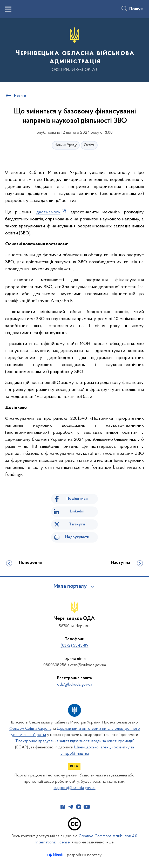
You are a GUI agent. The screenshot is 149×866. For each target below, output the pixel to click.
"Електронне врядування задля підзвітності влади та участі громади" (74, 741)
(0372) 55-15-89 (75, 646)
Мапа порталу (70, 586)
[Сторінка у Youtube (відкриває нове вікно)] (87, 807)
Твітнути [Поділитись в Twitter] (77, 524)
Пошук (136, 9)
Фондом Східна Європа (30, 729)
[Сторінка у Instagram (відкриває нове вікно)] (79, 807)
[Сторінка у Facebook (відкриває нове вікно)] (62, 807)
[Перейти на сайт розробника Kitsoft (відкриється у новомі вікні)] (56, 855)
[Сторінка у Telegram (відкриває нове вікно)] (70, 807)
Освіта (89, 145)
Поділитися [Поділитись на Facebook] (77, 499)
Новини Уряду (66, 145)
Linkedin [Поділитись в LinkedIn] (77, 511)
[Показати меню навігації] (8, 9)
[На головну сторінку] (74, 49)
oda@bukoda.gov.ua (74, 684)
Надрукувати (77, 537)
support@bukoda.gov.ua (75, 788)
